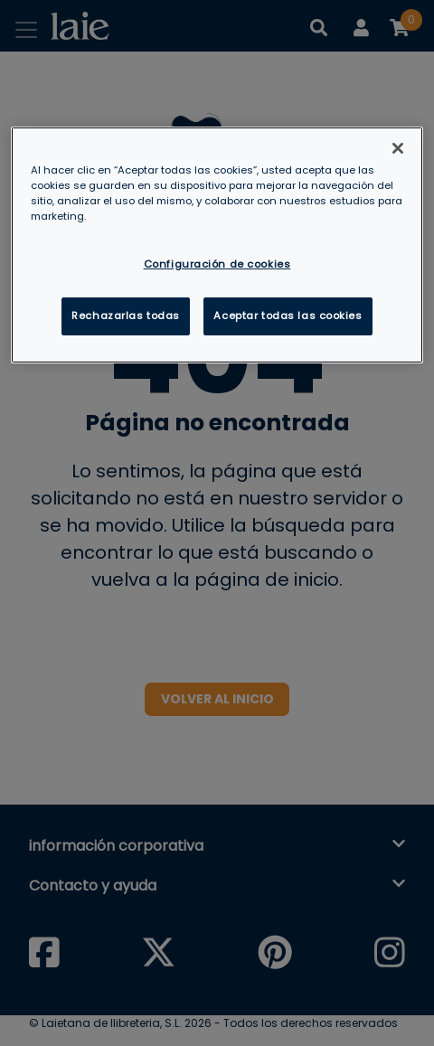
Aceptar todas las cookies (287, 315)
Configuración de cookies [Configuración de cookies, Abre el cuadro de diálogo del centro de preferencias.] (217, 264)
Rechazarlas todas (125, 315)
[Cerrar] (398, 147)
